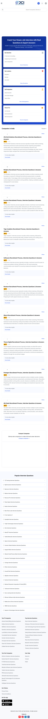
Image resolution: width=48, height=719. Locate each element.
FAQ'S (26, 661)
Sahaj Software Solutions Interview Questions (35, 632)
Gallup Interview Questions (8, 624)
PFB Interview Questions (7, 672)
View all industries (24, 65)
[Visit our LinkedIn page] (25, 717)
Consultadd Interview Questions (9, 635)
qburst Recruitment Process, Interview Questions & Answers (22, 315)
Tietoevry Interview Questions (32, 648)
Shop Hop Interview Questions (32, 639)
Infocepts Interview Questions (8, 640)
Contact (27, 659)
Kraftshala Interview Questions (32, 629)
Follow (43, 133)
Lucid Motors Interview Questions (9, 632)
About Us (27, 656)
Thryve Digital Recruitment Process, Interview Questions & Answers (24, 342)
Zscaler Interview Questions (31, 645)
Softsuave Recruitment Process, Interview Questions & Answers (23, 258)
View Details (7, 157)
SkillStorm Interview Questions (9, 626)
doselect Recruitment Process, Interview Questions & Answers (22, 200)
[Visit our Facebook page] (28, 717)
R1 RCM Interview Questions (8, 661)
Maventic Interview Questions (32, 642)
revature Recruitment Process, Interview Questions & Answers (22, 286)
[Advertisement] (24, 23)
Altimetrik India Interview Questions (10, 675)
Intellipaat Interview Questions (9, 683)
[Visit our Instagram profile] (23, 717)
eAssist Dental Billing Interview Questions (11, 621)
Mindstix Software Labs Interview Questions (12, 667)
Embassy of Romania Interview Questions (34, 624)
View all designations (24, 101)
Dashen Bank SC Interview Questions (10, 659)
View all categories (24, 119)
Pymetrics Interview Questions (9, 629)
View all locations (24, 83)
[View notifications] (42, 3)
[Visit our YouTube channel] (20, 717)
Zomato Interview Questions (8, 638)
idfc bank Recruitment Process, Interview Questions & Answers (22, 403)
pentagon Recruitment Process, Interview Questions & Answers (22, 372)
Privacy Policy (5, 691)
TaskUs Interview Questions (8, 670)
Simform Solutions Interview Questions (11, 656)
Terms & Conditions (6, 694)
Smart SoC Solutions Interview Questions (11, 643)
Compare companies (24, 438)
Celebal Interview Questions (8, 646)
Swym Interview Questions (31, 621)
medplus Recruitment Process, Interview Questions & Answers (22, 170)
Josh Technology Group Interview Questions (35, 626)
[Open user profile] (46, 3)
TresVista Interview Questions (8, 664)
